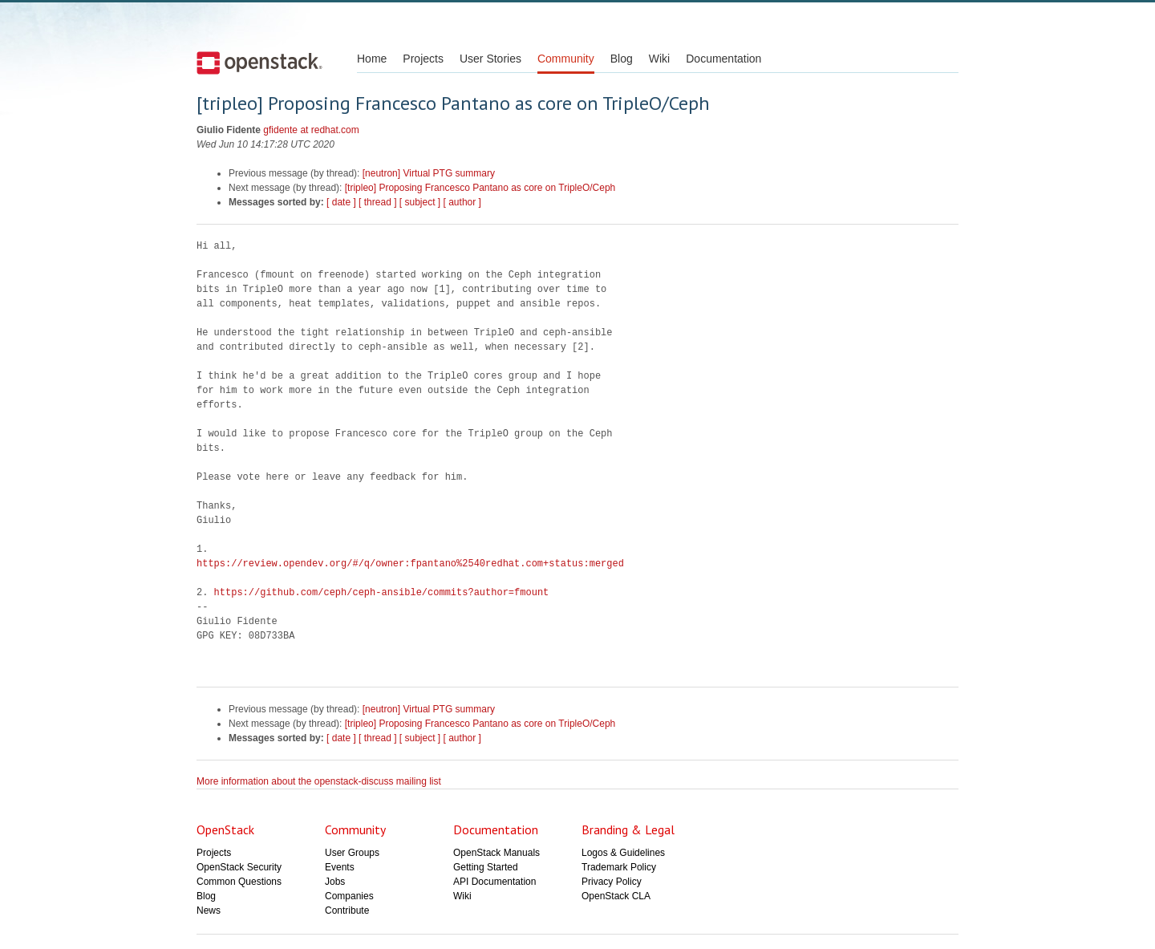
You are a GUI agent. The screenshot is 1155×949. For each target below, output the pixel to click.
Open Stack (259, 62)
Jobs (335, 881)
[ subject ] (419, 202)
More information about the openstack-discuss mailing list (319, 781)
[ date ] (341, 202)
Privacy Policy (612, 881)
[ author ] (462, 202)
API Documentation (494, 881)
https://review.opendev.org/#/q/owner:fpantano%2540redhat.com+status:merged (410, 563)
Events (340, 867)
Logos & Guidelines (623, 852)
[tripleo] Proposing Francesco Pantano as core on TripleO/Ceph (480, 187)
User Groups (352, 852)
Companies (349, 896)
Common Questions (239, 881)
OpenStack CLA (616, 896)
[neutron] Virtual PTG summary (429, 173)
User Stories (490, 58)
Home (372, 58)
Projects (423, 58)
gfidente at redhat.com (311, 130)
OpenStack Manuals (496, 852)
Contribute (347, 910)
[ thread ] (377, 202)
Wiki (659, 58)
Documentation (723, 58)
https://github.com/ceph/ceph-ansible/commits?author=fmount (381, 592)
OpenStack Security (239, 867)
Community (565, 58)
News (209, 910)
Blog (621, 58)
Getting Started (485, 867)
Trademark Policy (619, 867)
